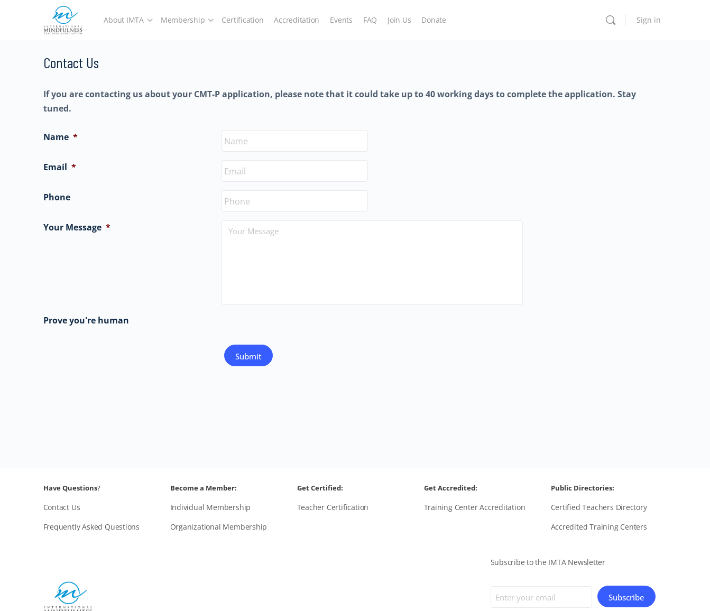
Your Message (76, 227)
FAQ (370, 20)
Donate (433, 20)
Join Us (399, 20)
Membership (183, 20)
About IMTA (124, 20)
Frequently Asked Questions (91, 527)
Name (60, 137)
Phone (56, 197)
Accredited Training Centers (599, 527)
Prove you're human (86, 320)
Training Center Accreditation (474, 507)
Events (341, 20)
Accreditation (296, 20)
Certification (242, 20)
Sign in (649, 20)
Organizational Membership (219, 527)
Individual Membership (210, 507)
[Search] (610, 20)
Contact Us (61, 507)
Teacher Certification (333, 507)
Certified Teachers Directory (599, 507)
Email (59, 167)
